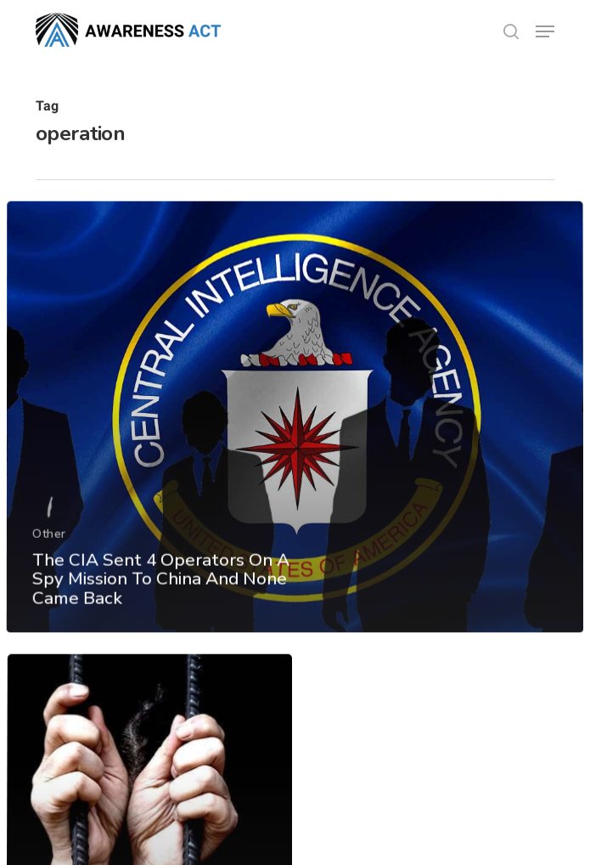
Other (48, 574)
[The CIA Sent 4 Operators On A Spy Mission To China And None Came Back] (295, 460)
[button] (545, 31)
